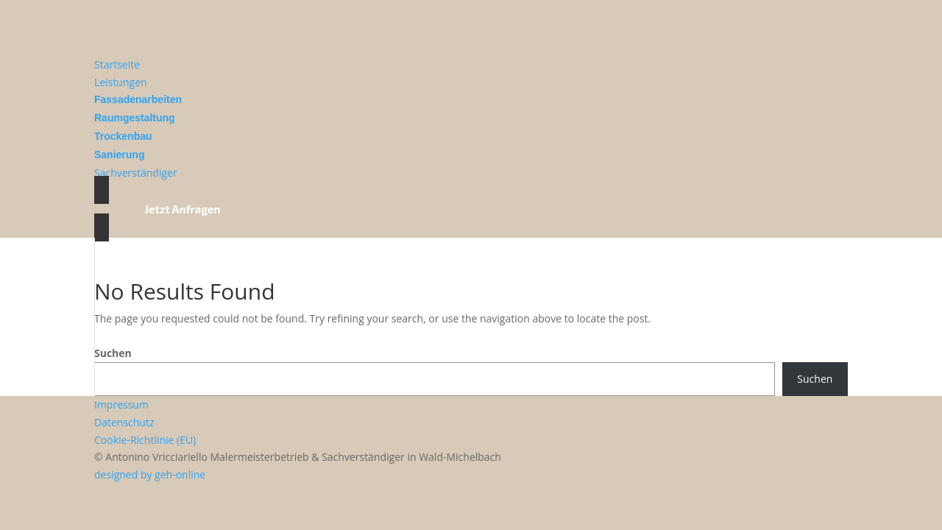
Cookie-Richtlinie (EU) (145, 440)
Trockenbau (123, 136)
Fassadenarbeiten (138, 99)
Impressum (121, 404)
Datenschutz (124, 422)
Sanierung (119, 154)
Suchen (113, 353)
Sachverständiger (135, 173)
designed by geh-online (149, 474)
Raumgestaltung (134, 118)
